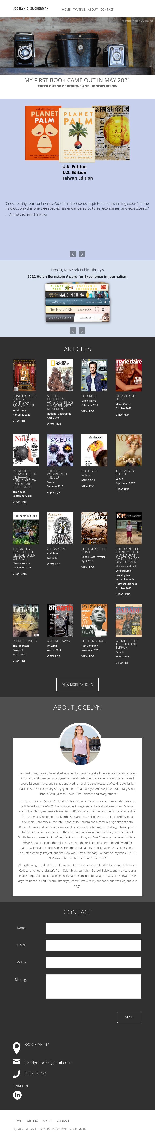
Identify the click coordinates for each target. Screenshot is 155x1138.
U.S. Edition (74, 172)
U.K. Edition (74, 167)
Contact (107, 9)
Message (21, 979)
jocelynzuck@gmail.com (48, 1062)
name (21, 928)
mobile (21, 962)
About (93, 9)
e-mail (21, 945)
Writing (79, 9)
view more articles (77, 684)
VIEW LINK (54, 424)
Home (66, 9)
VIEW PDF (19, 421)
